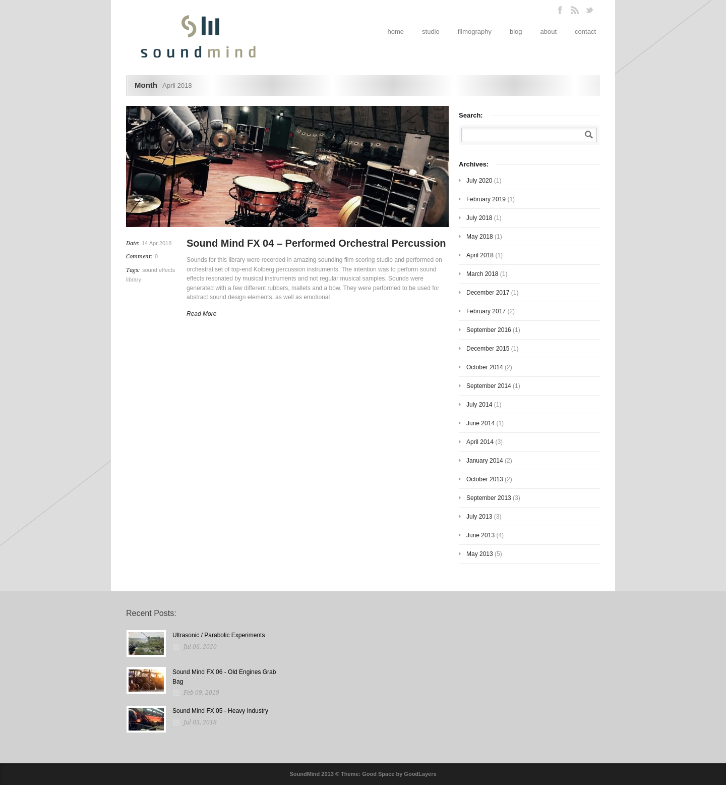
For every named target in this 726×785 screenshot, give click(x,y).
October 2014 (484, 367)
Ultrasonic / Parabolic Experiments (218, 635)
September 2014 (488, 385)
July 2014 (479, 404)
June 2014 (480, 423)
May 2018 (479, 236)
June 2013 (480, 535)
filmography (475, 31)
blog (516, 31)
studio (431, 31)
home (396, 31)
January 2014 (484, 460)
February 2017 (486, 311)
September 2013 (488, 497)
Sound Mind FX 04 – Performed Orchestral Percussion (316, 243)
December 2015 (487, 348)
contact (585, 31)
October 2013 (484, 479)
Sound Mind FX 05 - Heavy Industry (220, 710)
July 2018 (479, 217)
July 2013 (479, 516)
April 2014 (480, 441)
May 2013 (479, 553)
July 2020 (479, 180)
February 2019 (486, 199)
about (548, 31)
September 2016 (488, 329)
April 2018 (480, 255)
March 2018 (482, 273)
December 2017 (487, 292)
